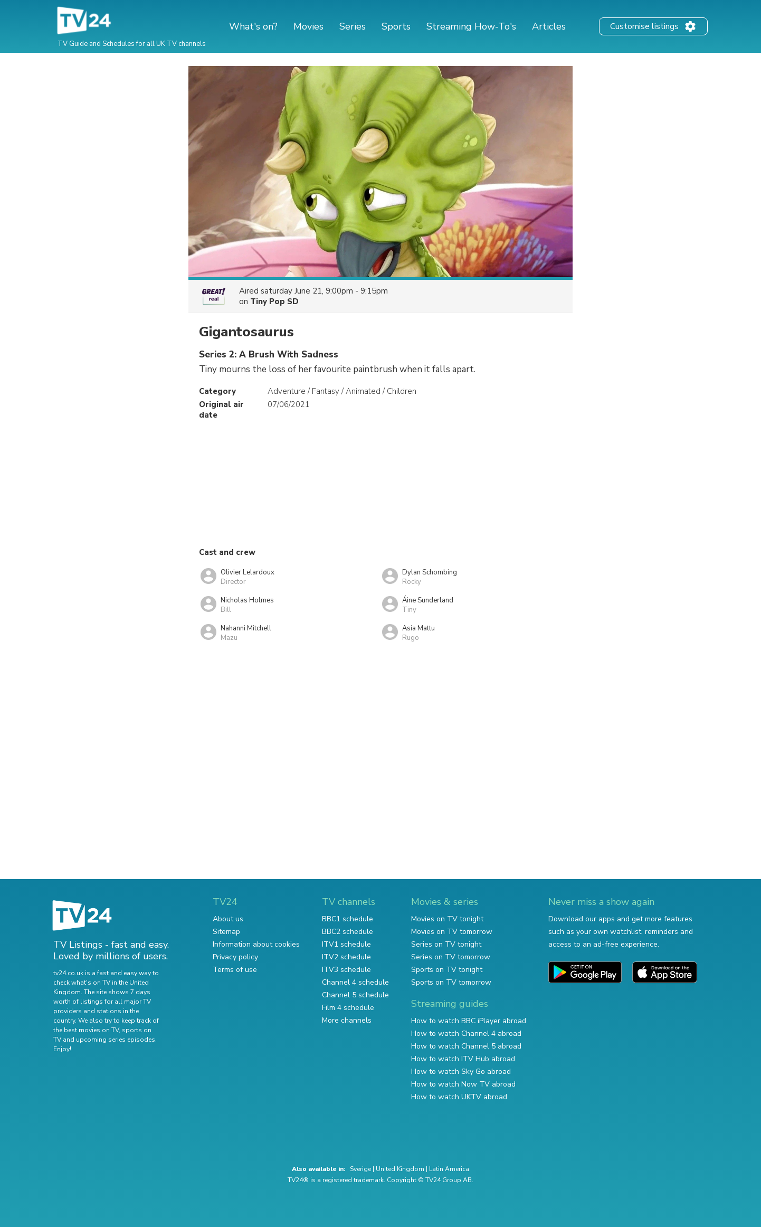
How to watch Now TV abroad (463, 1084)
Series (352, 26)
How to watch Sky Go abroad (461, 1071)
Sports (396, 26)
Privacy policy (235, 957)
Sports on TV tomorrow (451, 982)
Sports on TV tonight (446, 970)
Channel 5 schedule (355, 995)
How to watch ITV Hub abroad (463, 1059)
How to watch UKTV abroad (459, 1097)
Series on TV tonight (446, 944)
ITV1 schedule (346, 944)
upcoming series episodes (115, 1039)
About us (228, 919)
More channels (347, 1020)
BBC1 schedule (347, 919)
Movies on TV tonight (447, 919)
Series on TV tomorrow (450, 957)
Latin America (449, 1169)
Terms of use (235, 970)
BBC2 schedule (347, 932)
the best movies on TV (86, 1030)
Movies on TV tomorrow (451, 932)
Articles (549, 26)
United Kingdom (400, 1169)
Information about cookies (256, 944)
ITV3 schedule (346, 970)
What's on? (253, 26)
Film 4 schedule (348, 1008)
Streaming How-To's (471, 26)
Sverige (360, 1169)
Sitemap (226, 932)
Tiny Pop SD (274, 301)
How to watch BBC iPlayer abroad (468, 1021)
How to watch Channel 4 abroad (466, 1033)
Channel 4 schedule (355, 982)
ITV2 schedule (346, 957)
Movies (308, 26)
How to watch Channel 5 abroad (466, 1046)
